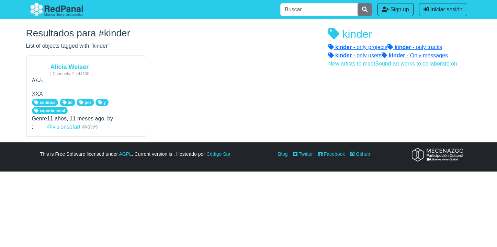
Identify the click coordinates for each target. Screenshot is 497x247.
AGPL (125, 154)
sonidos (44, 102)
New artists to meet (351, 64)
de (67, 102)
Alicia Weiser (69, 66)
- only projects (358, 47)
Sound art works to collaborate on (416, 64)
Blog (283, 154)
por (85, 102)
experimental (49, 110)
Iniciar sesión (443, 9)
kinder (350, 34)
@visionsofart (63, 127)
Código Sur (218, 154)
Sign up (395, 9)
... (71, 110)
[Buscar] (319, 9)
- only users (355, 55)
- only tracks (414, 47)
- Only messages (415, 55)
